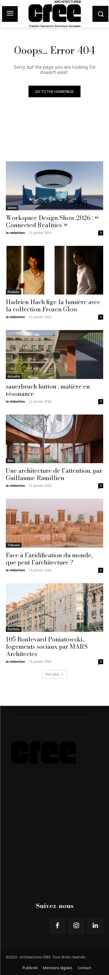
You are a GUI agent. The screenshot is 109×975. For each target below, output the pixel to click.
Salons (12, 208)
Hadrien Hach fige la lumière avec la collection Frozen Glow (53, 305)
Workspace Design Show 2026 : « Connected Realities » (52, 221)
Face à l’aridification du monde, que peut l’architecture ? (49, 558)
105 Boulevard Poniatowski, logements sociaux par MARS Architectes (47, 646)
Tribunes (14, 545)
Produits (13, 292)
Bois (10, 461)
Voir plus (54, 674)
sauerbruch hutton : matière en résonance (48, 390)
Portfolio (14, 629)
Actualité (14, 376)
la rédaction (15, 232)
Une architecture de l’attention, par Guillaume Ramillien (54, 474)
